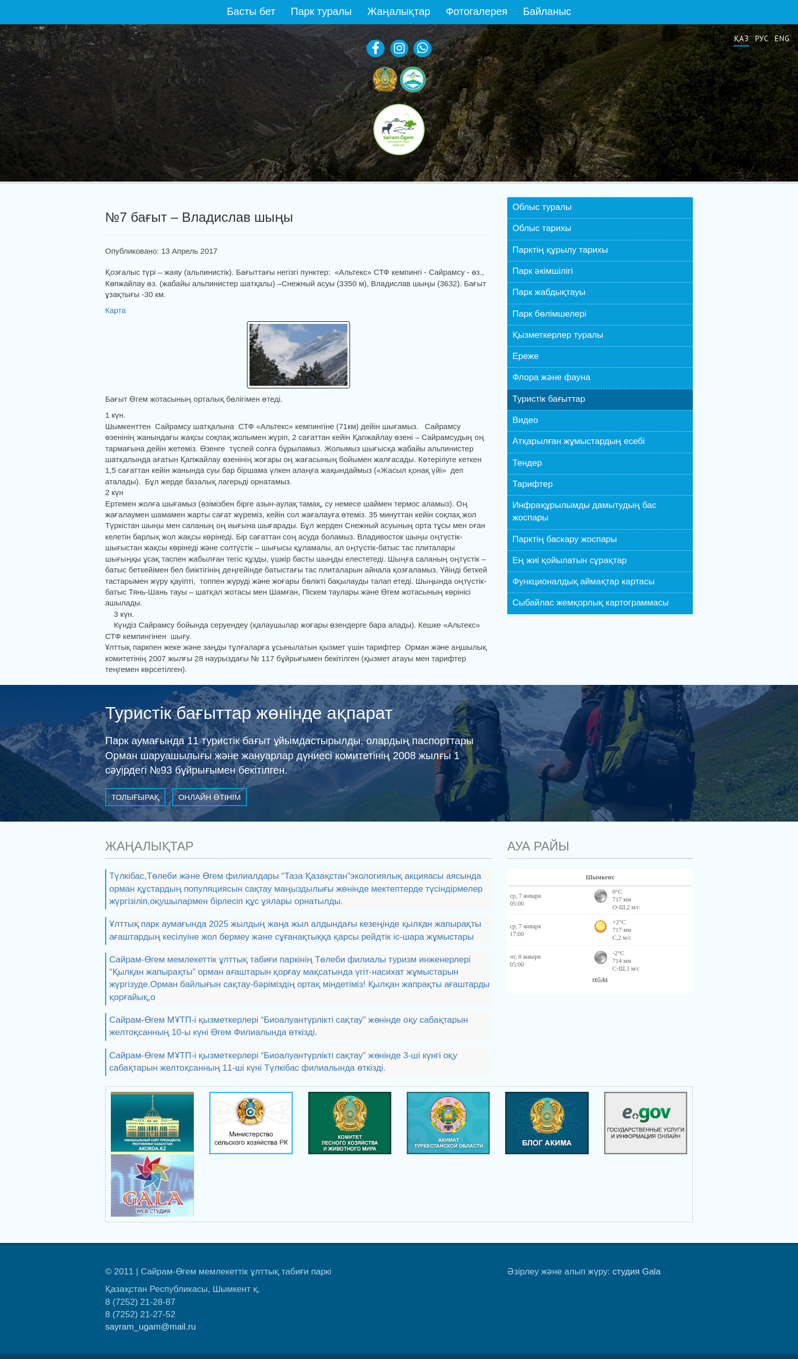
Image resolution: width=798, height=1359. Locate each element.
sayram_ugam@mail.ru (150, 1327)
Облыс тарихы (541, 228)
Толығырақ (135, 797)
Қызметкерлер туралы (557, 335)
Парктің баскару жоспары (564, 539)
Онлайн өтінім (209, 797)
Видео (525, 420)
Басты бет (251, 11)
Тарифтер (532, 484)
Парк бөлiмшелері (549, 314)
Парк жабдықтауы (549, 292)
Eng (782, 38)
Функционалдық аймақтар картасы (583, 581)
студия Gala (636, 1271)
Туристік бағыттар (548, 399)
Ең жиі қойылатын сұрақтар (569, 560)
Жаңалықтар (398, 11)
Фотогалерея (477, 11)
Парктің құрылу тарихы (560, 250)
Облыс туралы (542, 207)
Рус (762, 38)
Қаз (741, 38)
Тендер (527, 463)
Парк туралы (321, 11)
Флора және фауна (551, 377)
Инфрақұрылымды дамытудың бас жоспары (584, 511)
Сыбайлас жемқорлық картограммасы (590, 603)
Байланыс (547, 11)
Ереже (525, 356)
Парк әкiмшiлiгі (542, 271)
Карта (116, 310)
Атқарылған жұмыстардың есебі (578, 441)
